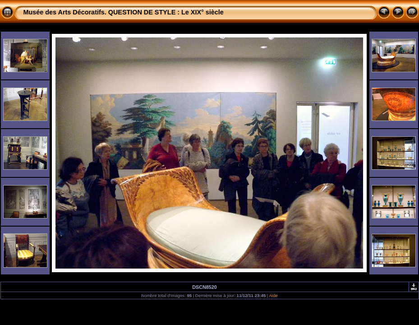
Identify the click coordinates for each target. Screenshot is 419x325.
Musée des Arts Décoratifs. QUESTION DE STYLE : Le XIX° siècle (123, 12)
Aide (273, 295)
